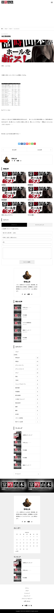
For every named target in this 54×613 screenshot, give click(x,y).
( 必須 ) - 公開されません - (10, 237)
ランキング (27, 593)
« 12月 (16, 551)
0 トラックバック (40, 224)
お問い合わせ (27, 601)
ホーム (27, 588)
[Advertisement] (27, 15)
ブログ (27, 590)
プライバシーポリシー (27, 598)
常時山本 (27, 282)
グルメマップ (27, 596)
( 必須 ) (9, 232)
